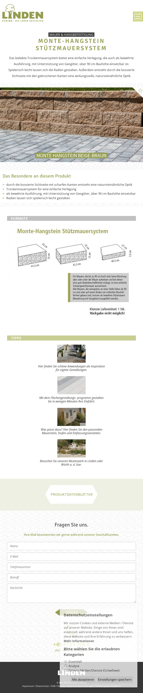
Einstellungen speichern (115, 680)
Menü (138, 16)
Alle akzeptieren (83, 680)
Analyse (74, 666)
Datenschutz (42, 686)
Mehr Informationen (79, 641)
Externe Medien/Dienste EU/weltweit (94, 670)
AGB (53, 686)
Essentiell (75, 661)
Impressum (28, 686)
